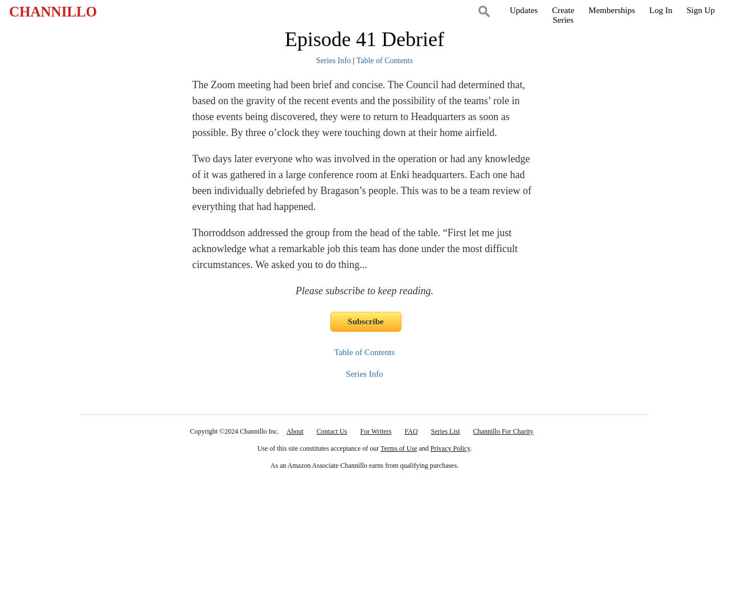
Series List (445, 431)
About (295, 431)
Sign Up (700, 10)
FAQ (410, 431)
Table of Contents (385, 60)
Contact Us (332, 431)
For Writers (376, 431)
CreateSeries (563, 15)
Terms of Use (398, 448)
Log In (660, 10)
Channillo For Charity (503, 431)
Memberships (611, 10)
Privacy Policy (450, 448)
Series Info (333, 60)
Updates (524, 10)
